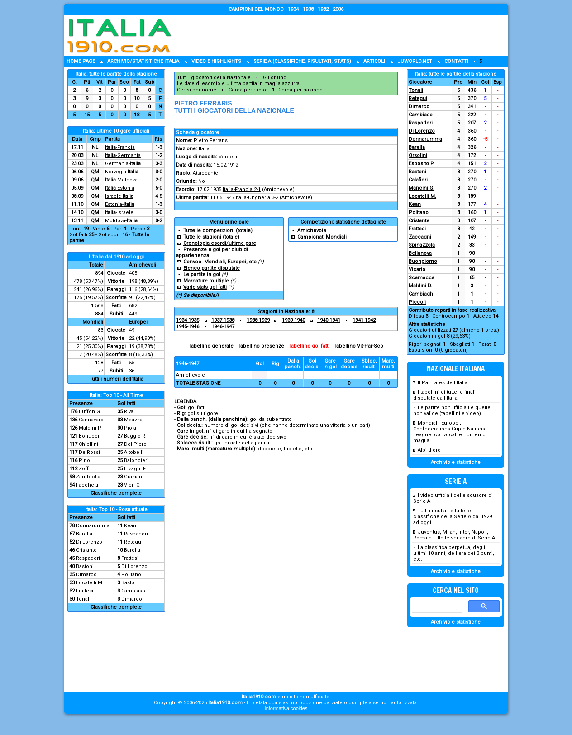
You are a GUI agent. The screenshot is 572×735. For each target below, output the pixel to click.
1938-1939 (258, 320)
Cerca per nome (196, 90)
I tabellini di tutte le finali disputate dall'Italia (444, 395)
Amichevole (311, 231)
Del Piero (135, 444)
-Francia (120, 147)
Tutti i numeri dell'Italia (116, 379)
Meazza (133, 420)
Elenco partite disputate (211, 268)
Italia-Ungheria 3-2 (257, 197)
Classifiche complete (116, 493)
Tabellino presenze (261, 346)
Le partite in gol (201, 274)
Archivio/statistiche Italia (143, 61)
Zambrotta (88, 477)
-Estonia (119, 188)
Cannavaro (91, 420)
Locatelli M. (90, 583)
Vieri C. (132, 485)
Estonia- (119, 204)
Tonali (83, 599)
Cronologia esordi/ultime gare (219, 243)
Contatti (456, 61)
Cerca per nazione (300, 90)
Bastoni (85, 566)
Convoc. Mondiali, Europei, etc (220, 262)
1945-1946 (187, 326)
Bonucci (89, 436)
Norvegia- (121, 172)
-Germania (123, 155)
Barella (84, 534)
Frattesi (129, 558)
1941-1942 (364, 320)
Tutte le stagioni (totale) (211, 237)
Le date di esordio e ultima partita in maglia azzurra (238, 83)
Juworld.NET (414, 61)
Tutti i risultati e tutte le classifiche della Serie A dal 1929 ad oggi (452, 516)
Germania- (123, 164)
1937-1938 (222, 320)
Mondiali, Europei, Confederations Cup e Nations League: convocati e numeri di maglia (450, 432)
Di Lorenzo (89, 542)
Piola (130, 428)
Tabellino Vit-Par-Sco (358, 346)
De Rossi (89, 452)
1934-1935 (187, 320)
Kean (130, 526)
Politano (131, 575)
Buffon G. (90, 412)
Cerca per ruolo (247, 90)
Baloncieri (136, 460)
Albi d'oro (429, 450)
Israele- (119, 196)
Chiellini (88, 444)
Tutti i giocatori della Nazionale (214, 78)
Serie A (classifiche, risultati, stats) (302, 61)
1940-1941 (328, 320)
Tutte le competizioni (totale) (218, 231)
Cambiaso (133, 591)
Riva (128, 412)
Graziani (133, 477)
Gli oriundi (275, 78)
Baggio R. (135, 436)
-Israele (119, 212)
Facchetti (87, 485)
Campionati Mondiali (322, 237)
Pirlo (84, 460)
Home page (81, 61)
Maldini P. (90, 428)
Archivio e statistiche (456, 462)
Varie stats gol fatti (205, 287)
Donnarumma (93, 526)
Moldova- (121, 221)
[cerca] (436, 606)
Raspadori (136, 534)
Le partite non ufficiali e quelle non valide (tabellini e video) (452, 410)
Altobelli (133, 452)
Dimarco (86, 575)
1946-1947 (222, 326)
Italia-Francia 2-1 (242, 189)
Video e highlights (216, 61)
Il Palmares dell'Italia (442, 383)
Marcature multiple (206, 281)
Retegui (133, 542)
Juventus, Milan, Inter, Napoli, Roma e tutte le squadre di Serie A (454, 535)
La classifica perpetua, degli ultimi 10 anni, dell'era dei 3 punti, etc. (453, 553)
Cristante (86, 550)
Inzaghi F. (135, 469)
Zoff (84, 469)
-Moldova (121, 180)
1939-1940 (293, 320)
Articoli (374, 61)
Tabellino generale (211, 346)
